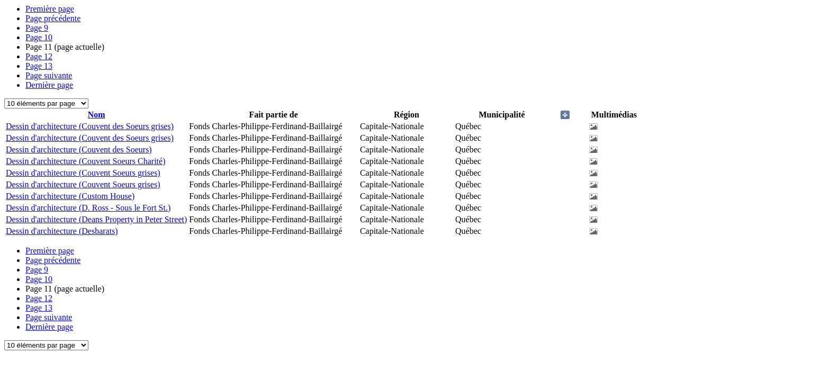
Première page (49, 8)
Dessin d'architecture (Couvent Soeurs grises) (83, 172)
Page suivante (48, 75)
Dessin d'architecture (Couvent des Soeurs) (79, 149)
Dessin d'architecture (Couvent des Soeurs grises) (90, 126)
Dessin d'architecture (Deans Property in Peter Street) (96, 219)
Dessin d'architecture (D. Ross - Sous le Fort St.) (88, 207)
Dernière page (49, 84)
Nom (96, 114)
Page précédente (52, 18)
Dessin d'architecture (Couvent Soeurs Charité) (85, 161)
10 (38, 37)
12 (38, 56)
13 (38, 65)
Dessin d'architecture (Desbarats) (62, 230)
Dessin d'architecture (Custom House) (70, 196)
